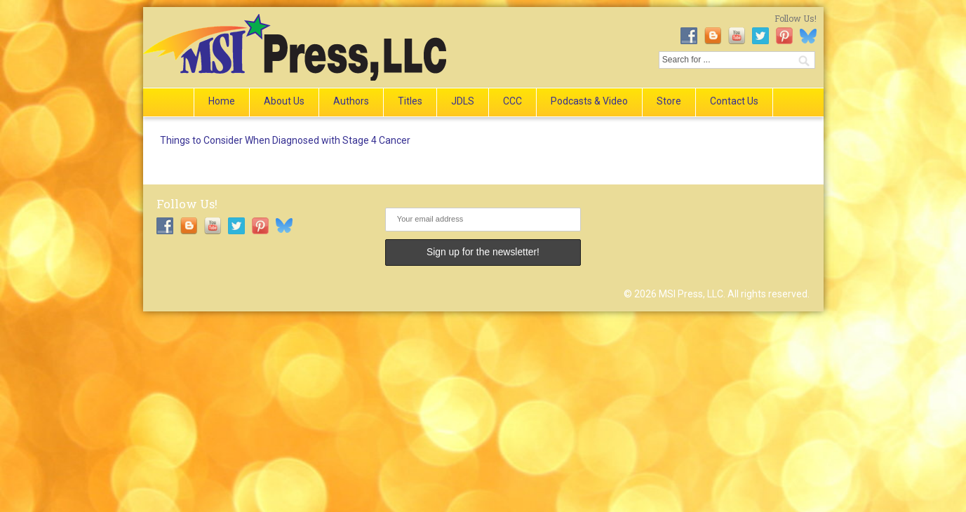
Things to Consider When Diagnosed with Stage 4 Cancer (285, 140)
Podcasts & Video (589, 101)
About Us (284, 101)
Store (669, 101)
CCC (512, 101)
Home (221, 101)
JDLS (462, 101)
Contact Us (734, 101)
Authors (351, 101)
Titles (410, 101)
